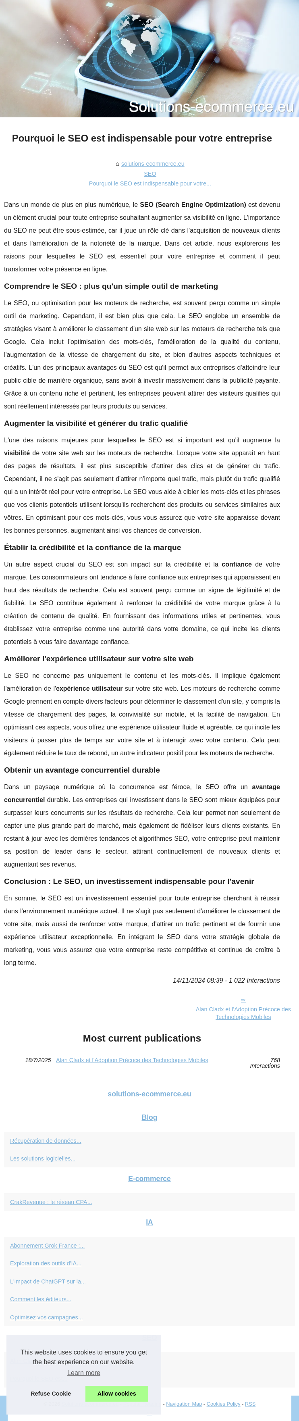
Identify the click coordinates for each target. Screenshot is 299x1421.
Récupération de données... (45, 1141)
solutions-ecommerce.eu (153, 163)
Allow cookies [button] (117, 1393)
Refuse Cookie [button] (51, 1393)
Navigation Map (184, 1404)
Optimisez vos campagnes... (46, 1317)
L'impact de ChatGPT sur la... (48, 1281)
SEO (150, 174)
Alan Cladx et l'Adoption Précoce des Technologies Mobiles (132, 1060)
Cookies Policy (224, 1404)
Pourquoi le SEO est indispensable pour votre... (150, 183)
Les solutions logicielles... (42, 1158)
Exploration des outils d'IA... (45, 1263)
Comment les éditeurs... (40, 1299)
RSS (250, 1404)
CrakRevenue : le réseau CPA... (51, 1202)
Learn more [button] (83, 1372)
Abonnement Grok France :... (47, 1245)
